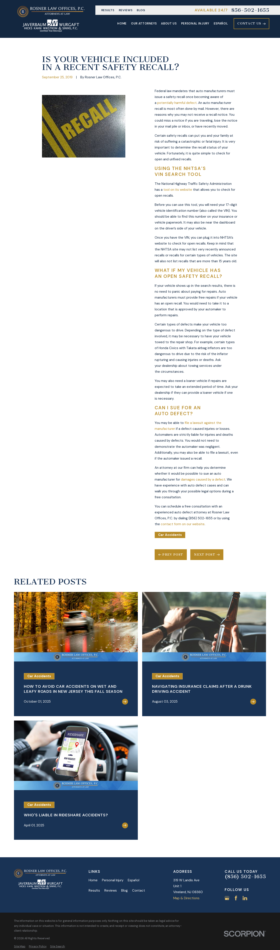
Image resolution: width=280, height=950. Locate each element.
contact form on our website (183, 524)
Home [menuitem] (122, 23)
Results (107, 10)
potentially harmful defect (177, 103)
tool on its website (177, 189)
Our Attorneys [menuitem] (144, 23)
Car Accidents (170, 535)
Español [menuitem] (221, 23)
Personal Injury (112, 880)
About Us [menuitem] (169, 23)
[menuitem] (19, 946)
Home (93, 880)
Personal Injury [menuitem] (195, 23)
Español (133, 880)
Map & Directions (186, 898)
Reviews (126, 10)
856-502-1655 (250, 10)
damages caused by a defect (203, 479)
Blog (141, 10)
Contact (138, 890)
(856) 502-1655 (245, 876)
